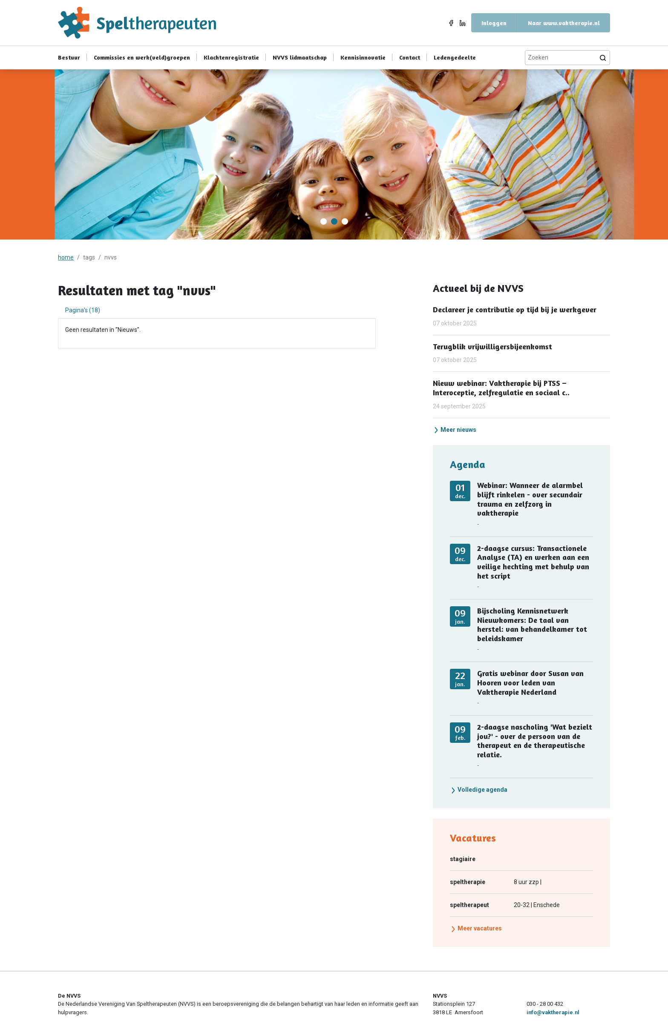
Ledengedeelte (455, 57)
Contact (409, 57)
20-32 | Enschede (505, 905)
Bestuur (69, 57)
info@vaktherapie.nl (553, 1012)
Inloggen (494, 22)
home (66, 257)
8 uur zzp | (495, 882)
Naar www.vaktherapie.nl (564, 22)
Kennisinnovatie (363, 57)
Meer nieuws (454, 429)
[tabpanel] (217, 329)
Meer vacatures (476, 928)
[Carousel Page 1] (323, 221)
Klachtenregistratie (231, 57)
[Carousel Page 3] (345, 221)
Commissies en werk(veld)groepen (142, 57)
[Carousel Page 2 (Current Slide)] (334, 221)
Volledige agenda (478, 789)
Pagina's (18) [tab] (82, 310)
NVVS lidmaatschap (300, 57)
